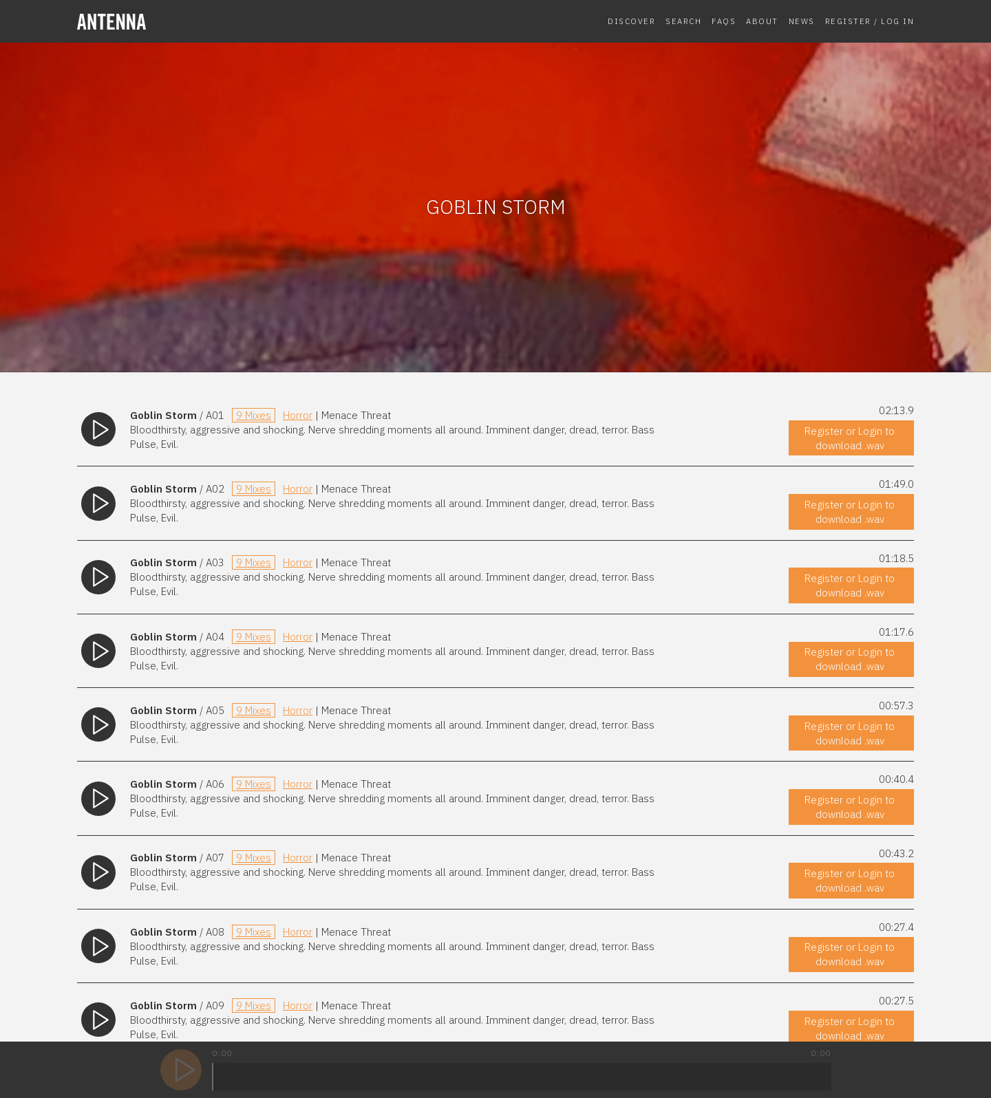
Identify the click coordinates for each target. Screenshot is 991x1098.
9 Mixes (253, 415)
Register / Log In (870, 21)
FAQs (724, 21)
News (802, 21)
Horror (297, 415)
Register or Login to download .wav (849, 438)
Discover (631, 21)
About (762, 21)
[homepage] (173, 22)
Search (683, 21)
